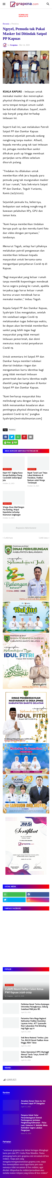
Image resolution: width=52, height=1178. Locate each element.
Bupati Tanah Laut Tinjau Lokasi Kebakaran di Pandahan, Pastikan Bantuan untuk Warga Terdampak (37, 478)
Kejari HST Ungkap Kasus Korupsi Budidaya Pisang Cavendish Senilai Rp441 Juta (12, 477)
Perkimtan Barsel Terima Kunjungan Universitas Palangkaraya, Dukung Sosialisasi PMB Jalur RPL (35, 1006)
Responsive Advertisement (26, 528)
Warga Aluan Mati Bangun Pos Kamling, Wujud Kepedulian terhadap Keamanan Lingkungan (13, 511)
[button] (4, 4)
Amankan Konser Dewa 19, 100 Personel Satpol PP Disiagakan (33, 1102)
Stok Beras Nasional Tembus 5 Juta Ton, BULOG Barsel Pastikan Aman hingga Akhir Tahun (34, 1040)
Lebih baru (8, 538)
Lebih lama (43, 538)
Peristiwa (15, 24)
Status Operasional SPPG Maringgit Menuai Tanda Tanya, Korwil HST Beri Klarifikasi (35, 1054)
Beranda (6, 24)
